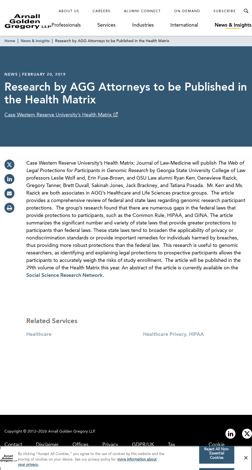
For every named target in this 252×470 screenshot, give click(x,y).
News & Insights (233, 25)
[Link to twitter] (247, 434)
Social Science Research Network (64, 275)
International (184, 25)
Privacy (110, 444)
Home (9, 41)
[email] (9, 193)
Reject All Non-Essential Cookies (216, 455)
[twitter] (9, 165)
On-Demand (187, 11)
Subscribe (225, 11)
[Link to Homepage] (27, 21)
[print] (9, 208)
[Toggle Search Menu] (245, 11)
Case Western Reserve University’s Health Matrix (58, 115)
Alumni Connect (142, 11)
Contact (13, 444)
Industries (143, 25)
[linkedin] (9, 179)
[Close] (246, 460)
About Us (69, 11)
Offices (80, 444)
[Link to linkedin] (230, 434)
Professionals (66, 25)
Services (106, 25)
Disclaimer (47, 444)
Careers (102, 11)
